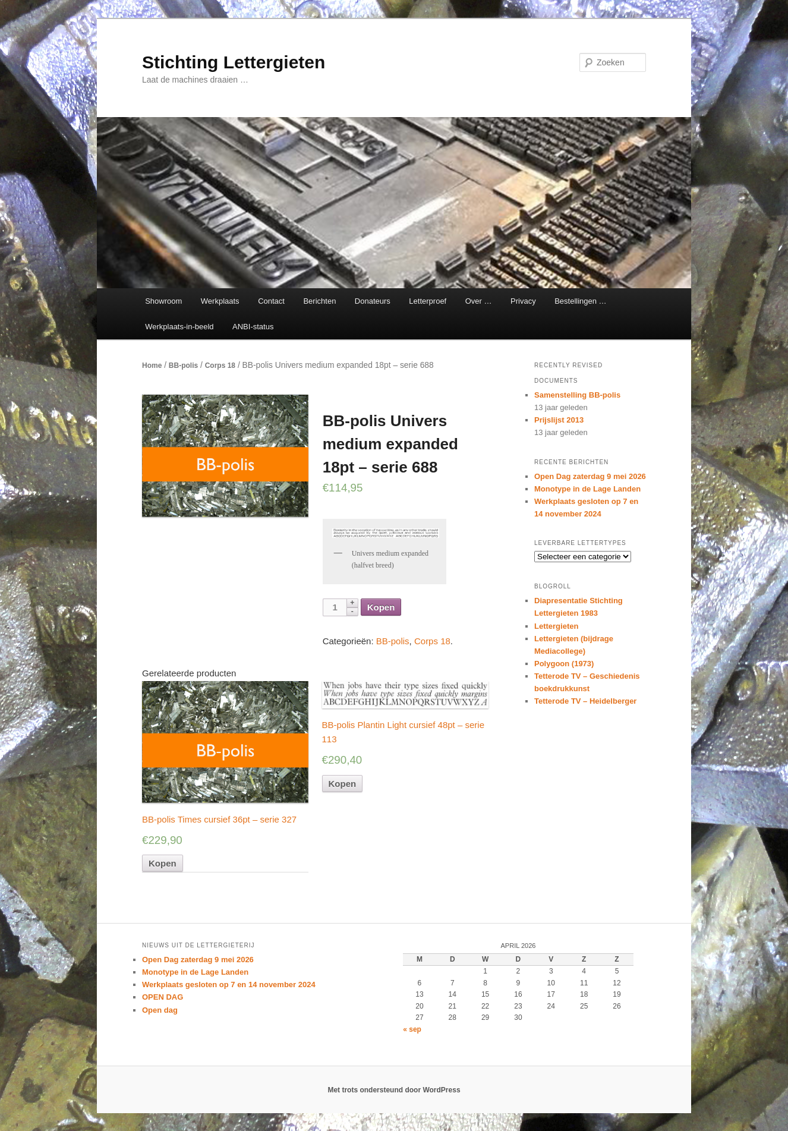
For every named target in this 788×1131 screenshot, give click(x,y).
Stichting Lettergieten (233, 62)
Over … (478, 301)
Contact (271, 301)
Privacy (523, 301)
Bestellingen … (580, 301)
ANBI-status (252, 326)
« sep (412, 1029)
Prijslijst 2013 (559, 419)
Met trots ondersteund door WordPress (393, 1090)
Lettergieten (556, 626)
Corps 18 (220, 365)
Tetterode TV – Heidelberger (585, 701)
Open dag (160, 1010)
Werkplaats (220, 301)
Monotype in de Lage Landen (587, 488)
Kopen (381, 607)
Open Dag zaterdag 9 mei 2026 (590, 476)
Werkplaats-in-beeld (179, 326)
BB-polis (183, 365)
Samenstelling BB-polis (577, 394)
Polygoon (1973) (564, 663)
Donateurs (372, 301)
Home (152, 365)
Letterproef (427, 301)
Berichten (319, 301)
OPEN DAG (162, 997)
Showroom (163, 301)
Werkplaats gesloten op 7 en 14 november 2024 (229, 984)
